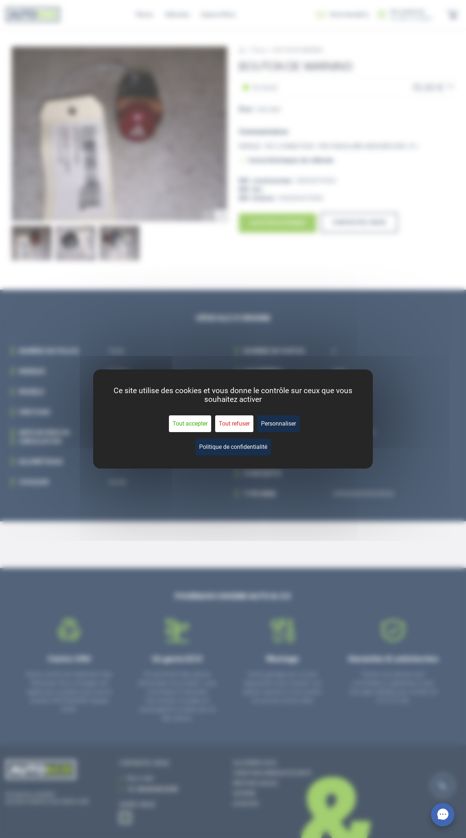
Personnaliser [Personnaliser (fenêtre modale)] (278, 423)
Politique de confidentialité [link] (233, 446)
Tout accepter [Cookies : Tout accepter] (190, 423)
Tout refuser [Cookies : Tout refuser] (234, 423)
